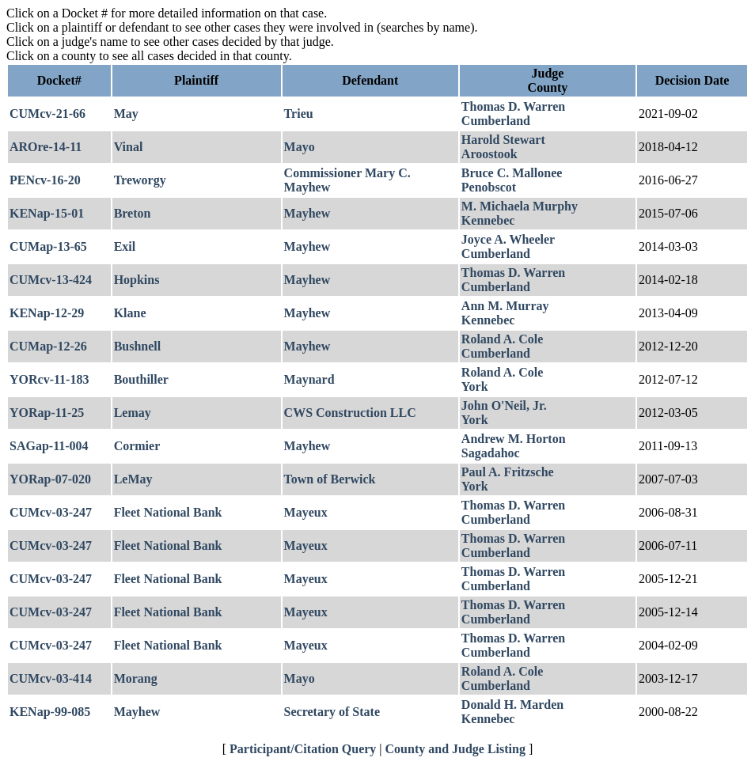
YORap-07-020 (50, 479)
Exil (125, 246)
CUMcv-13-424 (50, 279)
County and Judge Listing (455, 749)
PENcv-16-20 (45, 180)
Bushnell (137, 346)
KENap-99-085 (49, 711)
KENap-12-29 (46, 313)
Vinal (128, 146)
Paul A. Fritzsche (507, 472)
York (474, 386)
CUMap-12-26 (48, 346)
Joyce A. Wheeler (508, 239)
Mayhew (307, 213)
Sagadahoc (490, 453)
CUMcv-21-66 (47, 113)
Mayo (299, 146)
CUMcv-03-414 (50, 678)
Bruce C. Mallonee (512, 173)
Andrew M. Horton (513, 438)
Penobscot (488, 187)
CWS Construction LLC (350, 412)
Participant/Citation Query (303, 749)
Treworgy (140, 180)
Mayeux (306, 512)
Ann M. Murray (505, 306)
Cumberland (495, 120)
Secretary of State (332, 711)
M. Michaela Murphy (519, 206)
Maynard (309, 379)
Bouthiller (141, 379)
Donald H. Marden (512, 704)
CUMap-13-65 (48, 246)
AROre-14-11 (45, 146)
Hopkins (137, 279)
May (126, 113)
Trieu (298, 113)
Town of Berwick (330, 479)
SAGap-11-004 (49, 446)
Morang (135, 678)
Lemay (132, 412)
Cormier (137, 446)
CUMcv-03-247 (50, 512)
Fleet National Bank (168, 512)
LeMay (133, 479)
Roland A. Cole (502, 339)
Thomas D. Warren (513, 106)
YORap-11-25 (46, 412)
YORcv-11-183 (49, 379)
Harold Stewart (503, 139)
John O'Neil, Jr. (504, 405)
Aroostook (489, 154)
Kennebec (488, 220)
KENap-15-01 (46, 213)
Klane (130, 313)
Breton (132, 213)
